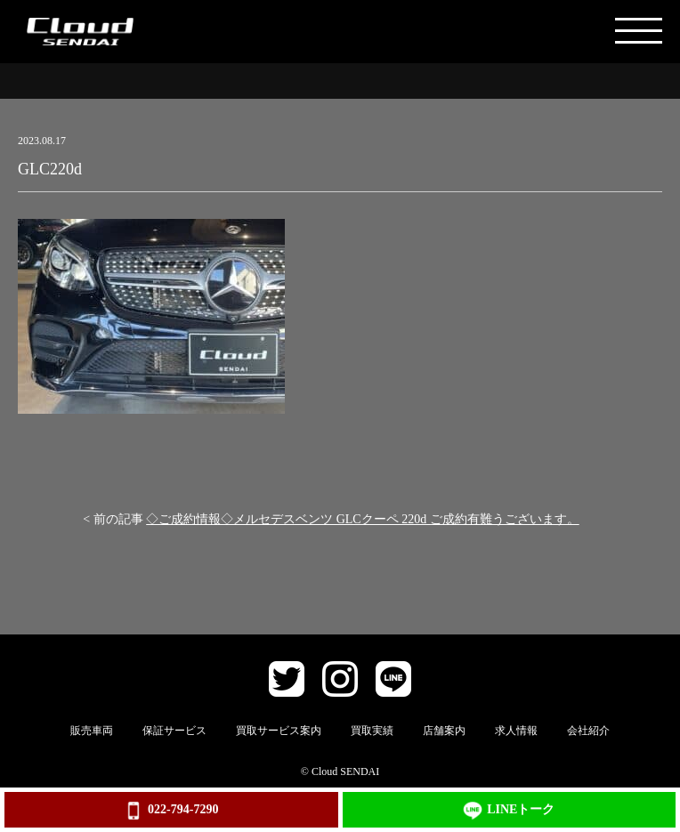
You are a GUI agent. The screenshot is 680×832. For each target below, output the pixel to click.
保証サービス (174, 730)
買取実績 (372, 730)
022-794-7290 (171, 810)
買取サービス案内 (278, 730)
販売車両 (91, 730)
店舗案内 (444, 730)
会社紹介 (588, 730)
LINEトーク (509, 810)
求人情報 (516, 730)
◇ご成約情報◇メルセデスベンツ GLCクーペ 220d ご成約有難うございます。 (362, 519)
